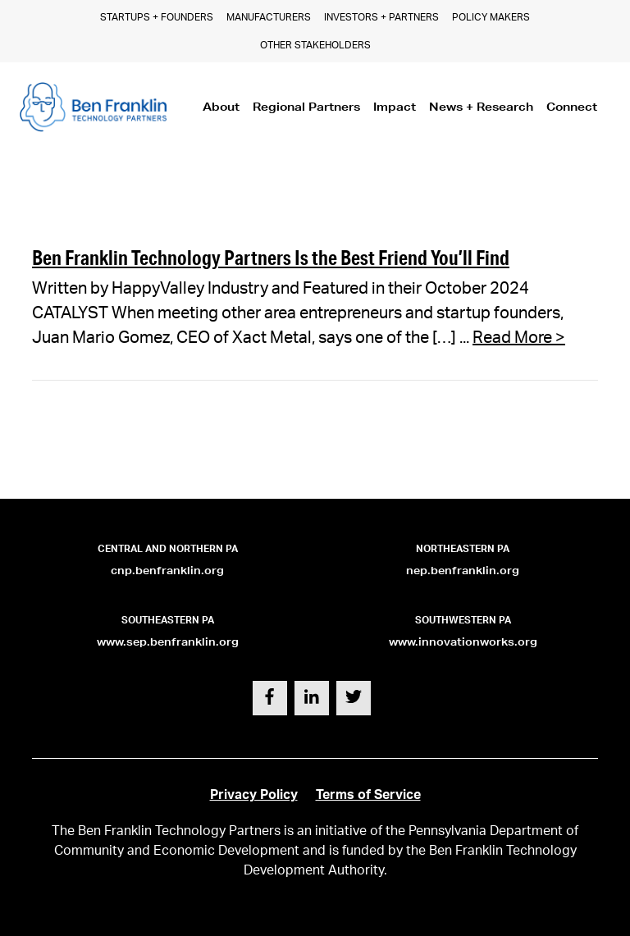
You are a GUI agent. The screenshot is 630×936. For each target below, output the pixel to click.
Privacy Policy (254, 794)
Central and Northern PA (168, 549)
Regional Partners (306, 106)
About (221, 106)
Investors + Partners (381, 17)
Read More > (518, 338)
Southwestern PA (463, 620)
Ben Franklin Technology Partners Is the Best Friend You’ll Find (270, 257)
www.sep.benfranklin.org (168, 642)
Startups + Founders (156, 17)
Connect (571, 106)
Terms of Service (368, 794)
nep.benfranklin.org (462, 571)
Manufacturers (268, 17)
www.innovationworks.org (463, 642)
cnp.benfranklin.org (167, 571)
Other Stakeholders (315, 45)
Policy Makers (491, 17)
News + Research (481, 106)
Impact (394, 106)
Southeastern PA (167, 620)
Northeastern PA (462, 549)
